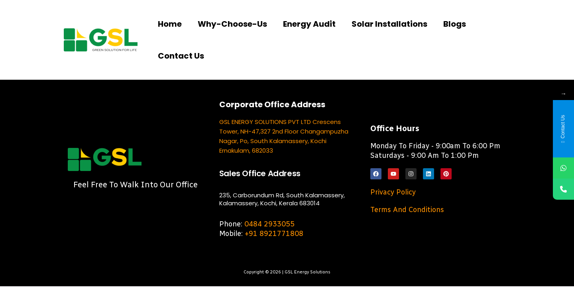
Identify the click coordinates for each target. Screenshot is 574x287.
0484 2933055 (269, 224)
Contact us (181, 55)
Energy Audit (309, 23)
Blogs (454, 23)
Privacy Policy (393, 192)
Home (170, 23)
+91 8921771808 (274, 233)
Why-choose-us (232, 23)
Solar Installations (389, 23)
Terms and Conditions (407, 209)
